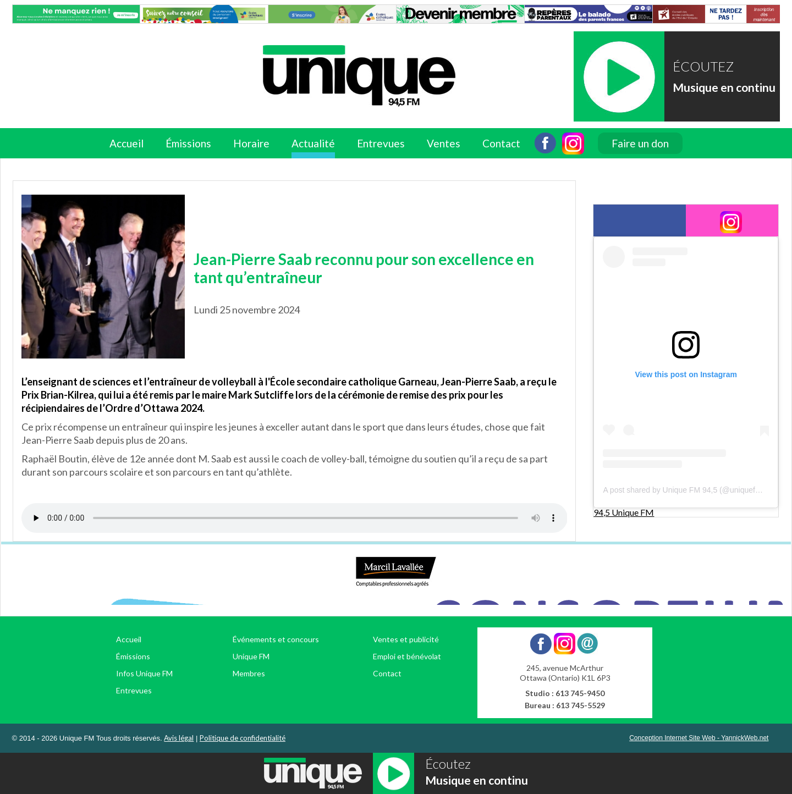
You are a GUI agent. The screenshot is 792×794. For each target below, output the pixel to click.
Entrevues (381, 143)
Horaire (251, 143)
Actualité (313, 143)
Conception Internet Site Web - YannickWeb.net (698, 738)
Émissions (188, 143)
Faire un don (640, 143)
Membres (249, 673)
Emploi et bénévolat (407, 656)
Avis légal (179, 738)
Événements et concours (276, 639)
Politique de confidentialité (242, 738)
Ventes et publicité (406, 639)
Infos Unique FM (144, 673)
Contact (501, 143)
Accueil (126, 143)
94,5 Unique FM (623, 512)
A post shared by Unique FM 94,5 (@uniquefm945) (690, 490)
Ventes (443, 143)
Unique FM (251, 656)
